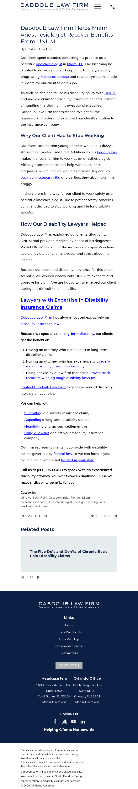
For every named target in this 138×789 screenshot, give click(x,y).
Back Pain (39, 497)
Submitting (33, 413)
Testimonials (69, 653)
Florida (75, 497)
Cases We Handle (69, 632)
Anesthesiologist (60, 502)
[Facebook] (55, 721)
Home (69, 625)
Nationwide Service (69, 646)
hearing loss (107, 152)
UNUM (110, 93)
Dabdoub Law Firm (36, 317)
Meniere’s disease (55, 76)
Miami (86, 497)
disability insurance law (40, 324)
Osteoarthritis (58, 497)
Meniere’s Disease (33, 502)
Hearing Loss (96, 502)
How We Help (69, 639)
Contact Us (69, 665)
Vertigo (79, 502)
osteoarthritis (49, 177)
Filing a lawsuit (36, 433)
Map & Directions (54, 702)
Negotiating (34, 426)
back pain (29, 177)
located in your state (77, 460)
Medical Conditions (34, 506)
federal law (63, 453)
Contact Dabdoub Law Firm (43, 387)
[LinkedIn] (83, 721)
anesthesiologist (49, 64)
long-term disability (78, 333)
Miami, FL (75, 64)
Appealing (32, 419)
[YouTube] (73, 721)
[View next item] (38, 577)
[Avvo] (64, 721)
